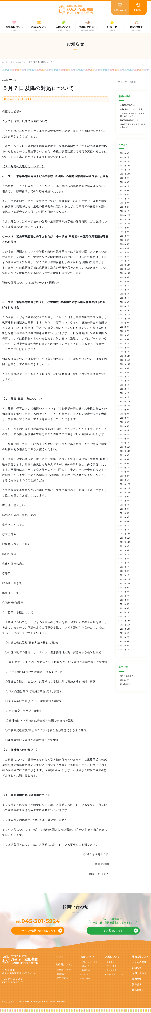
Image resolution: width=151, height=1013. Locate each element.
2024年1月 (125, 261)
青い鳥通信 (26, 99)
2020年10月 (125, 406)
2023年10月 (125, 273)
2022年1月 (125, 352)
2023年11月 (125, 269)
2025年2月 (125, 207)
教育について (88, 956)
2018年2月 (125, 526)
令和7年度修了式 (127, 105)
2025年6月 (125, 190)
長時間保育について (115, 970)
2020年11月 (125, 401)
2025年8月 (125, 182)
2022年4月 (125, 343)
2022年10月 (125, 319)
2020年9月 (125, 410)
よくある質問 (139, 962)
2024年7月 (125, 236)
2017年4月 (125, 567)
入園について (112, 956)
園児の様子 (125, 680)
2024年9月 (125, 228)
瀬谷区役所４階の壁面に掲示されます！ (132, 125)
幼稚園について (64, 964)
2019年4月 (125, 468)
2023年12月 (125, 265)
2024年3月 (125, 252)
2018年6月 (125, 509)
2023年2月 (125, 306)
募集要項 (111, 962)
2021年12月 (125, 356)
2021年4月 (125, 389)
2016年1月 (125, 617)
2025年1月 (125, 211)
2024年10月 (125, 224)
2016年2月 (125, 612)
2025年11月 (125, 170)
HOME (59, 956)
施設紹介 (61, 974)
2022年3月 (125, 348)
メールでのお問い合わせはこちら (38, 930)
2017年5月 (125, 563)
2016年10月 (125, 583)
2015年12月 (125, 621)
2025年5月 (125, 195)
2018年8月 (125, 501)
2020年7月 (125, 418)
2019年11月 (125, 447)
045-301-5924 (40, 921)
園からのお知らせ (11, 99)
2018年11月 (125, 488)
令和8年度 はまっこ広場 (131, 109)
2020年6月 (125, 422)
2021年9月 (125, 368)
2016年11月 (125, 579)
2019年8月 (125, 455)
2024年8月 (125, 232)
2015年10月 (125, 629)
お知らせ (137, 967)
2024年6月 (125, 240)
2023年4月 (125, 298)
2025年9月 (125, 178)
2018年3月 (125, 521)
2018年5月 (125, 513)
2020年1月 (125, 443)
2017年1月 (125, 575)
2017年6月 (125, 559)
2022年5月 (125, 339)
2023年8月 (125, 281)
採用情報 (137, 979)
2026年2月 (125, 157)
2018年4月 (125, 517)
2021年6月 (125, 381)
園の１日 (86, 966)
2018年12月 (125, 484)
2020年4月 (125, 430)
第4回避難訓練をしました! (131, 120)
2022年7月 (125, 331)
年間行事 (86, 970)
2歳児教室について (115, 974)
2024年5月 (125, 244)
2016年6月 (125, 600)
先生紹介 (86, 979)
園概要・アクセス (65, 970)
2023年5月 (125, 294)
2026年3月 (125, 153)
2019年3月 (125, 472)
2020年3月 (125, 435)
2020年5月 (125, 426)
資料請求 (137, 984)
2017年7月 (125, 554)
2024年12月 (125, 215)
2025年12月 (125, 166)
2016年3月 (125, 608)
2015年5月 (125, 646)
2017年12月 (125, 534)
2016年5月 (125, 604)
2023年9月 (125, 277)
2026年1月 (125, 161)
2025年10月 (125, 174)
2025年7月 (125, 186)
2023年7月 (125, 286)
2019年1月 (125, 480)
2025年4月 (125, 199)
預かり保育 (111, 966)
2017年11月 (125, 538)
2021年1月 (125, 397)
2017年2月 (125, 571)
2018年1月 (125, 530)
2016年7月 (125, 596)
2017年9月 (125, 546)
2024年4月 (125, 248)
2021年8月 (125, 372)
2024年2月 (125, 257)
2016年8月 (125, 592)
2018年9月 (125, 497)
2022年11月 (125, 315)
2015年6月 (125, 641)
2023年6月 (125, 290)
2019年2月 (125, 476)
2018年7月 (125, 505)
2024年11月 (125, 219)
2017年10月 (125, 542)
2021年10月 (125, 364)
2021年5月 (125, 385)
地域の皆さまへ (140, 956)
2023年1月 (125, 310)
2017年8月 (125, 550)
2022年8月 (125, 327)
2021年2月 (125, 393)
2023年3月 (125, 302)
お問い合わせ (139, 973)
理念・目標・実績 (90, 962)
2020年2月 (125, 439)
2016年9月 (125, 588)
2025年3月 (125, 203)
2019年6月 (125, 459)
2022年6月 (125, 335)
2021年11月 (125, 360)
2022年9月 (125, 323)
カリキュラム (88, 974)
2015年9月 (125, 633)
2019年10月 (125, 451)
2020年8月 (125, 414)
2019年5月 (125, 463)
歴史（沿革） (63, 978)
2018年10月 (125, 492)
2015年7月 (125, 637)
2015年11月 (125, 625)
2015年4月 (125, 650)
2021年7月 (125, 377)
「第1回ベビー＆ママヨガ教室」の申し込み (132, 114)
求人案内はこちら (113, 930)
